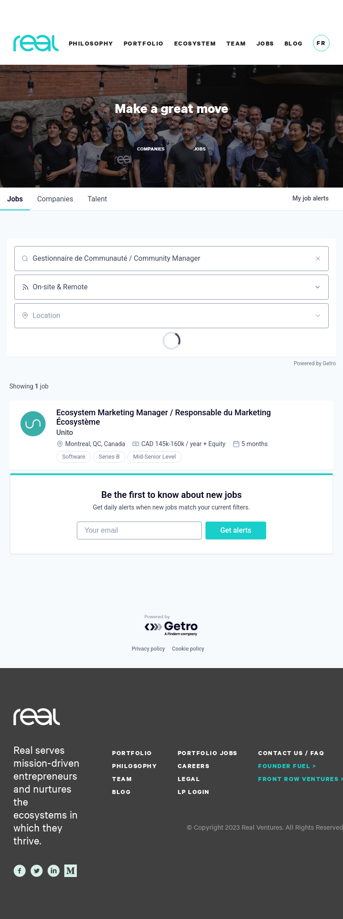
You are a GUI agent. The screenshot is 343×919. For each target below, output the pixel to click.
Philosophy (91, 43)
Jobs (265, 43)
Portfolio (144, 43)
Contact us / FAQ (291, 753)
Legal (189, 779)
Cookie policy (188, 649)
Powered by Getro (315, 363)
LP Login (194, 792)
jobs (15, 199)
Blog (293, 43)
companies (55, 199)
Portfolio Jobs (208, 753)
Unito (64, 432)
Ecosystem (195, 43)
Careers (194, 766)
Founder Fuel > (287, 766)
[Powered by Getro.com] (171, 626)
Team (236, 43)
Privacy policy (148, 649)
